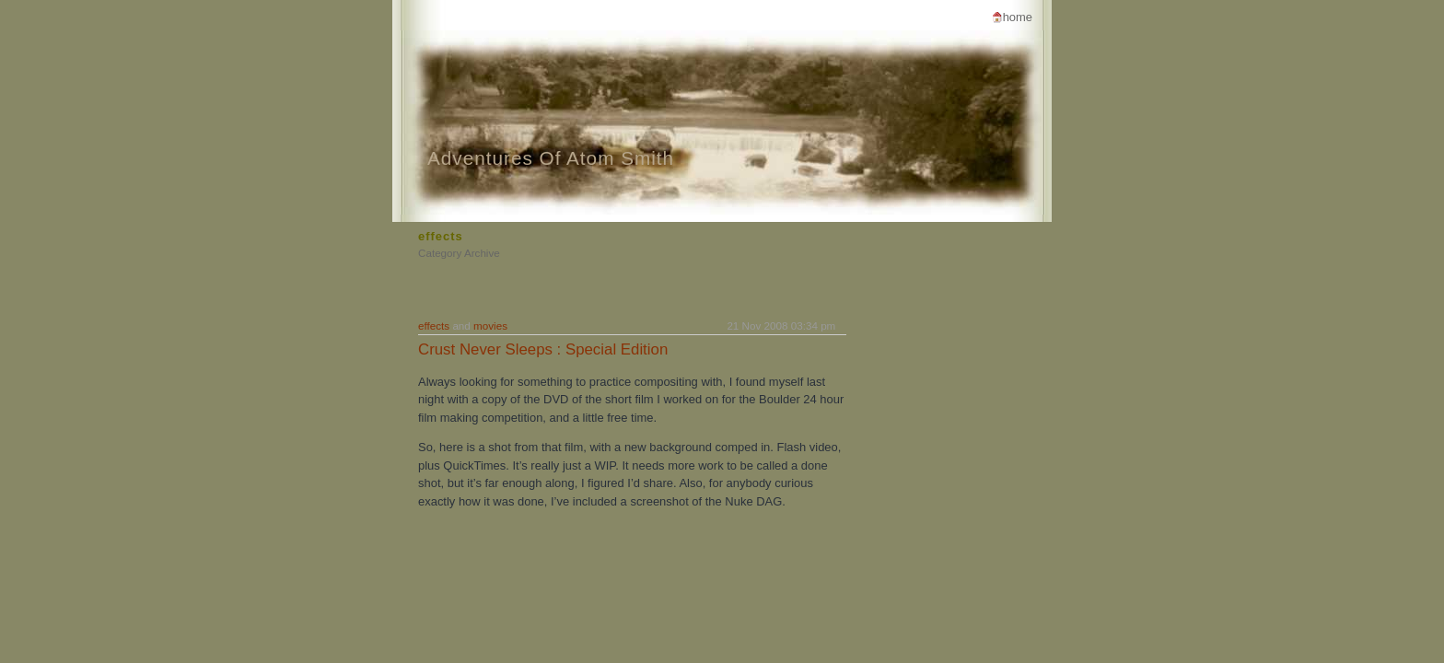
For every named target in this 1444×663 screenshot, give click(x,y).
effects (433, 326)
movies (490, 326)
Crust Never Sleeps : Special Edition (543, 349)
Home (1017, 17)
